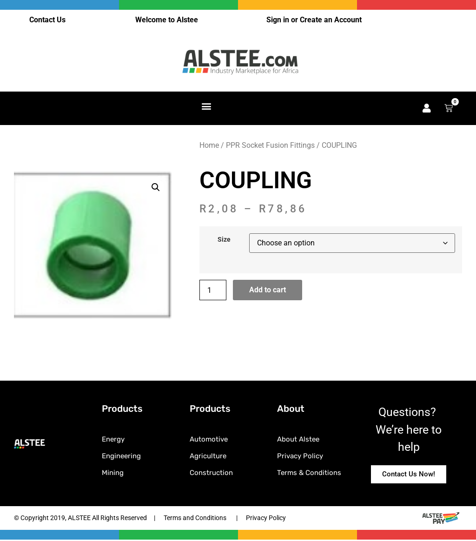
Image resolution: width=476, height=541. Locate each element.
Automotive (209, 440)
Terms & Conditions (309, 473)
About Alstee (298, 440)
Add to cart (267, 290)
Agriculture (208, 457)
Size (224, 241)
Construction (211, 473)
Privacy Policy (300, 457)
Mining (113, 473)
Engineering (121, 457)
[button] (206, 106)
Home (209, 146)
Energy (113, 440)
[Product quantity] (212, 291)
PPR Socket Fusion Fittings (270, 146)
